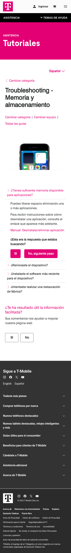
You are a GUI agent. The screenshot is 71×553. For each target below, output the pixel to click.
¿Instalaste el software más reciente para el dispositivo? (33, 276)
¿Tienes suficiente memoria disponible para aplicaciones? (35, 193)
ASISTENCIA (11, 17)
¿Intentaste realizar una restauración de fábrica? (33, 289)
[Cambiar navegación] (57, 17)
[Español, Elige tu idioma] (57, 71)
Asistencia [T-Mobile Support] (11, 35)
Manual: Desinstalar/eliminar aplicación (37, 230)
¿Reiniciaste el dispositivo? (29, 265)
